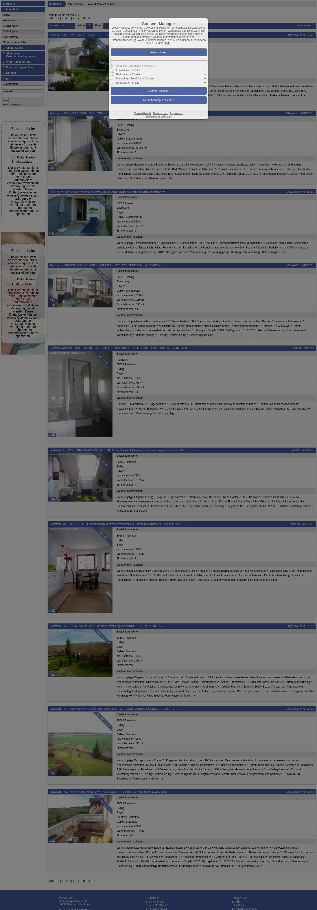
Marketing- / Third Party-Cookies (135, 78)
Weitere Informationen (158, 116)
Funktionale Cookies (128, 70)
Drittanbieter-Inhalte (127, 82)
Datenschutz (160, 113)
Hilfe (167, 43)
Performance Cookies (129, 74)
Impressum (176, 113)
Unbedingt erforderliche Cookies (135, 65)
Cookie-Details (142, 113)
